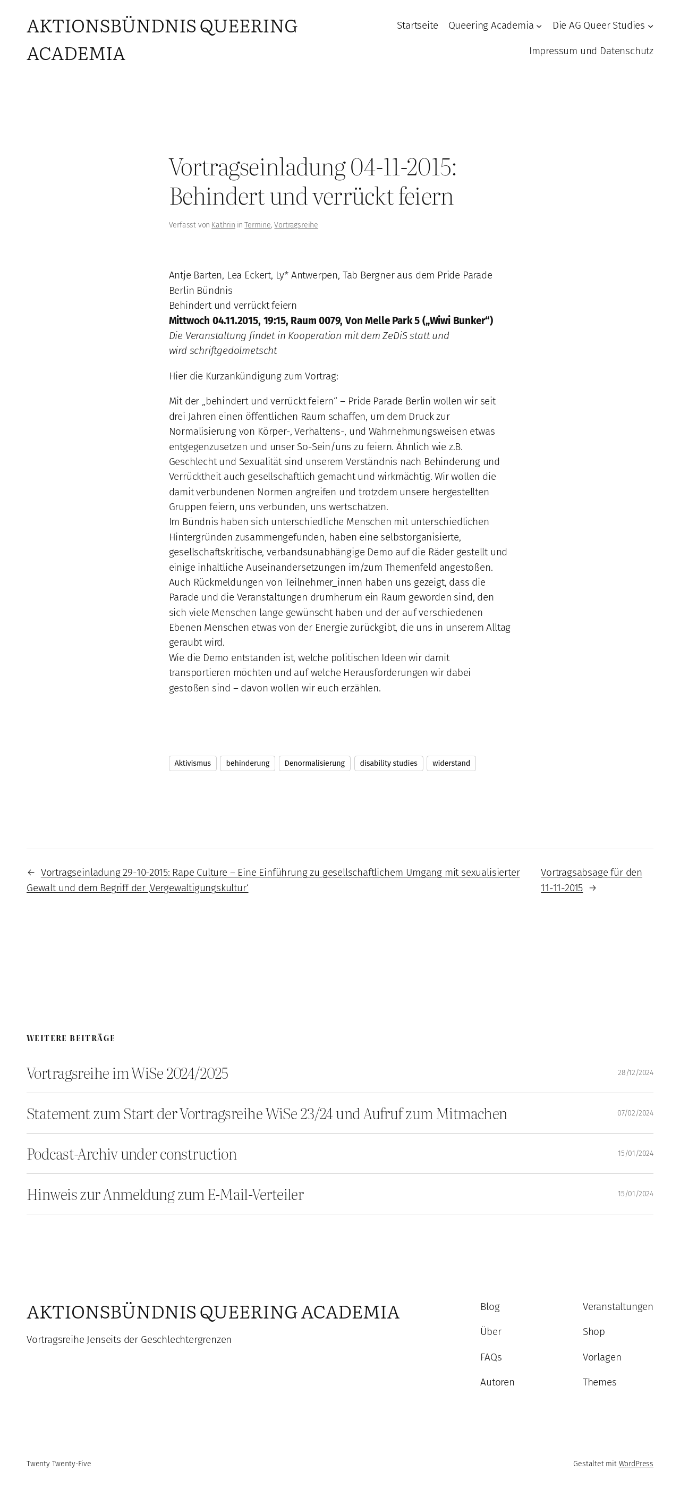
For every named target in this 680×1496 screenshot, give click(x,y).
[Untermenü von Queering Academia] (539, 26)
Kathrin (223, 225)
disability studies (389, 763)
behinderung (247, 763)
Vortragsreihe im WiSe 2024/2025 (127, 1072)
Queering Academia (491, 25)
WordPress (636, 1463)
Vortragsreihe (296, 225)
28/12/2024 (635, 1072)
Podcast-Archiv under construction (131, 1153)
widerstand (451, 763)
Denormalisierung (315, 763)
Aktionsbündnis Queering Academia (213, 1310)
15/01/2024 (635, 1153)
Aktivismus (193, 763)
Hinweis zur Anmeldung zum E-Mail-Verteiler (165, 1194)
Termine (257, 225)
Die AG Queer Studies (598, 25)
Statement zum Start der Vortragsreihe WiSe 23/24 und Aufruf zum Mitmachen (267, 1113)
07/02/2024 (635, 1113)
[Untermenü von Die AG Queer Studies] (650, 26)
